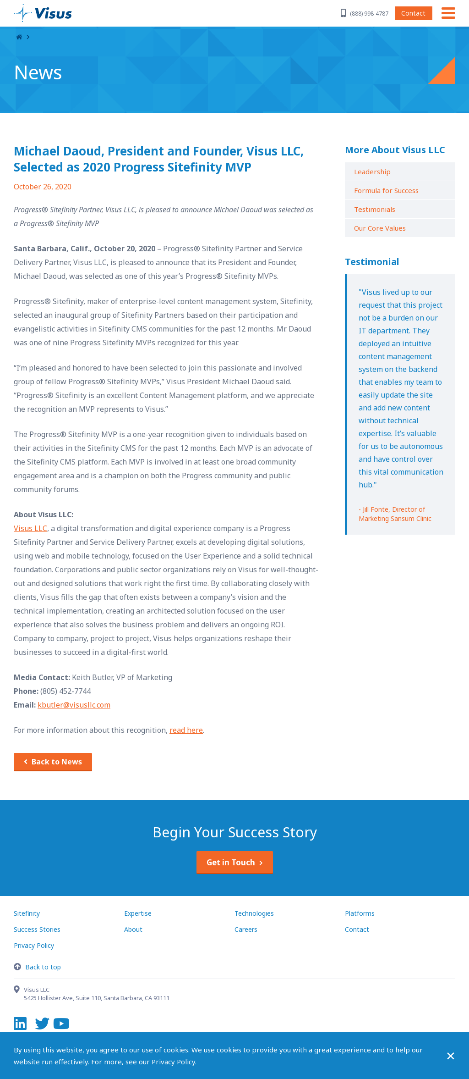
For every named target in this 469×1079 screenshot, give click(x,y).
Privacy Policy (34, 945)
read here (186, 730)
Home (19, 37)
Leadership (372, 171)
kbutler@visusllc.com (74, 705)
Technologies (254, 913)
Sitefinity (27, 913)
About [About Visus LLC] (133, 929)
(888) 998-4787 (369, 13)
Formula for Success (386, 190)
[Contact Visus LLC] (19, 990)
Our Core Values (380, 227)
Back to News (57, 762)
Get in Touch (231, 862)
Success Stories (37, 929)
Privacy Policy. (174, 1061)
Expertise (138, 913)
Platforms (360, 913)
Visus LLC (30, 528)
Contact (413, 13)
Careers (245, 929)
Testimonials (374, 209)
